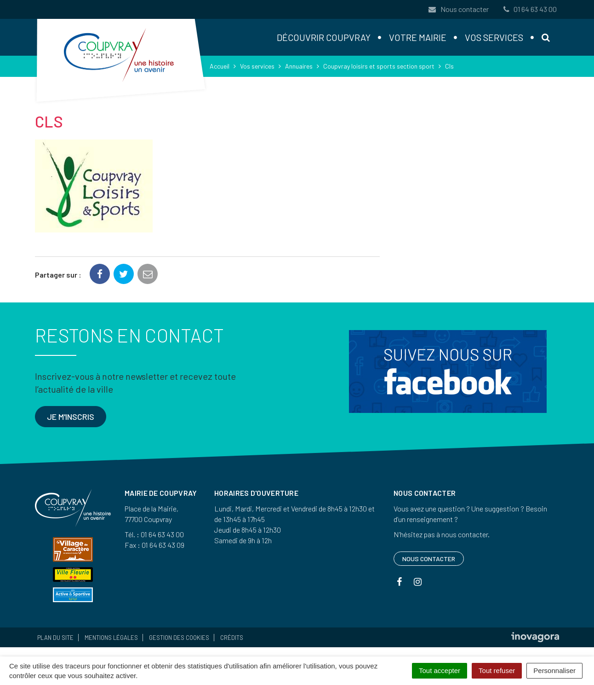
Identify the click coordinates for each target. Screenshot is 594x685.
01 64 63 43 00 (529, 9)
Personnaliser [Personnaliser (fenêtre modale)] (554, 670)
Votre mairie (417, 37)
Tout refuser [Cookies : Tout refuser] (497, 670)
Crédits (231, 637)
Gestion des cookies (179, 637)
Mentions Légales (111, 637)
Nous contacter (458, 9)
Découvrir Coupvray (324, 37)
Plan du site (55, 637)
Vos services (494, 37)
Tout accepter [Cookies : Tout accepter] (439, 670)
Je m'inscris (70, 417)
